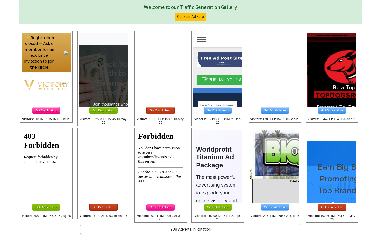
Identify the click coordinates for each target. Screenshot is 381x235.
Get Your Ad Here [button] (190, 17)
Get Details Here (46, 110)
